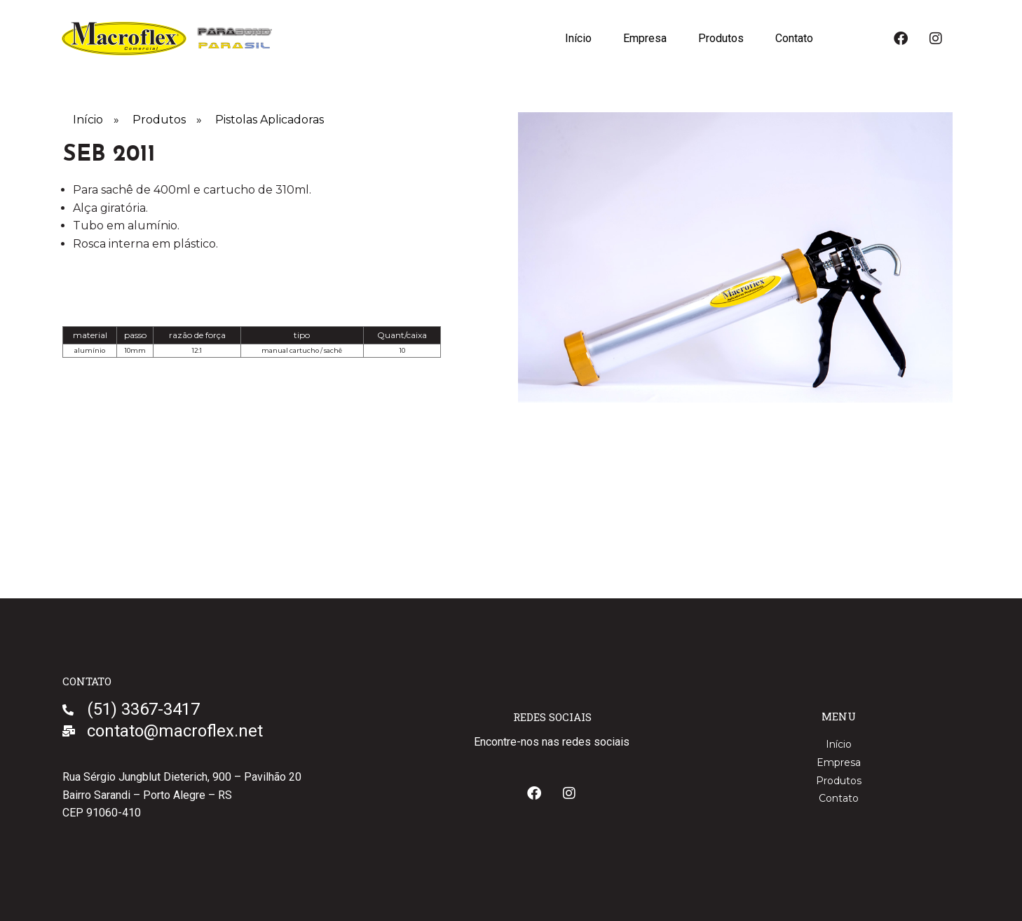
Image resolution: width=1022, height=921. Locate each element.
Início (575, 38)
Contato (793, 38)
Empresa (643, 38)
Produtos (719, 38)
